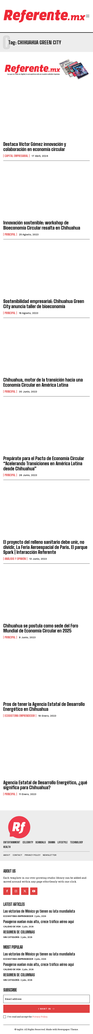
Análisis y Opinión (15, 558)
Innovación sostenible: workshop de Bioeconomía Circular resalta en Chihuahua (41, 225)
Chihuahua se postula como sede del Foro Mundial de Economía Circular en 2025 (40, 628)
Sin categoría (11, 937)
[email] (46, 999)
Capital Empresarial (16, 155)
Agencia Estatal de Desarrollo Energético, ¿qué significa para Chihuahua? (45, 785)
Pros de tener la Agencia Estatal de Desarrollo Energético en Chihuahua (44, 706)
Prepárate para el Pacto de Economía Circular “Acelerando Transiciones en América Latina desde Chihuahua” (43, 463)
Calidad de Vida (12, 926)
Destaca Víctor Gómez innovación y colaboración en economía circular (34, 146)
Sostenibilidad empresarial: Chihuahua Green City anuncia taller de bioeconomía (43, 303)
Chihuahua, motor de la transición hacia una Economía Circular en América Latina (43, 382)
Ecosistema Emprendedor (20, 715)
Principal (10, 234)
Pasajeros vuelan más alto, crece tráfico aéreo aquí (38, 921)
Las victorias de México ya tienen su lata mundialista (39, 911)
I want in (46, 1008)
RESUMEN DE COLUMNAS (19, 932)
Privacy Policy (39, 1016)
